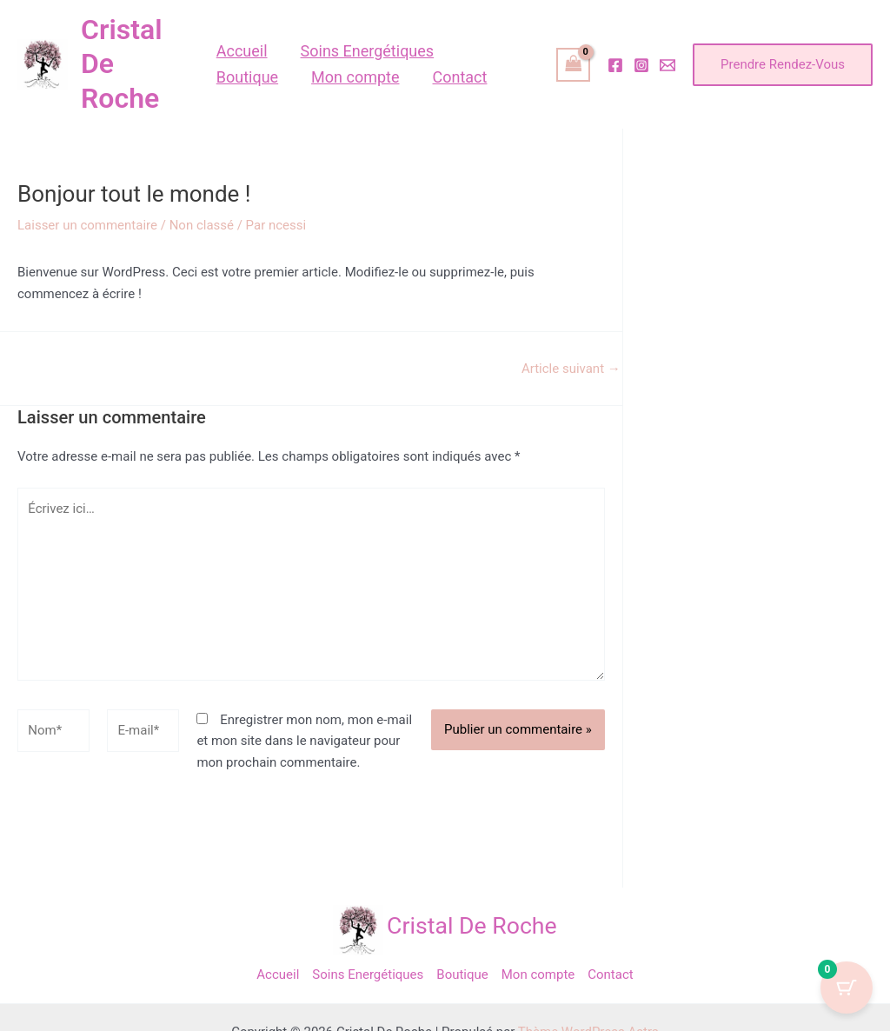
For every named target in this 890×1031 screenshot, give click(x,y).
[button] (783, 64)
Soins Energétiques (367, 974)
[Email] (667, 65)
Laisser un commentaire (87, 225)
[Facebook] (615, 65)
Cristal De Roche (472, 926)
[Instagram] (641, 65)
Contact (610, 974)
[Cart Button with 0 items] (846, 987)
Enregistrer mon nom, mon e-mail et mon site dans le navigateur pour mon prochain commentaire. (304, 741)
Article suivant (571, 369)
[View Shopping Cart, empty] (573, 65)
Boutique (462, 974)
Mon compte (538, 974)
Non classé (201, 225)
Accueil (277, 974)
